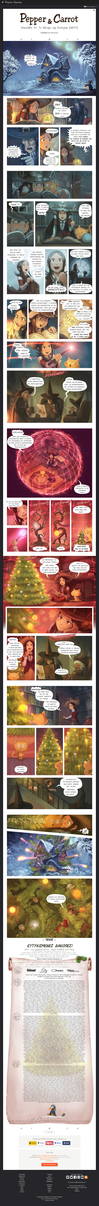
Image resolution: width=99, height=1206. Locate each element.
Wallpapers (49, 1181)
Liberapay (49, 1185)
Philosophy (22, 1181)
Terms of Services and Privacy (49, 1198)
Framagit (49, 1174)
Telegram (77, 1191)
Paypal (49, 1190)
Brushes (49, 1179)
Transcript (50, 1132)
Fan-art (22, 1179)
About (22, 1190)
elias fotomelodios (53, 33)
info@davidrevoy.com (80, 1182)
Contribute (22, 1185)
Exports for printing (49, 1159)
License (22, 1191)
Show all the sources (49, 1164)
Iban (49, 1191)
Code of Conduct (49, 1200)
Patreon (49, 1186)
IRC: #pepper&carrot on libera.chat (77, 1187)
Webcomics (22, 1176)
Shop (21, 1186)
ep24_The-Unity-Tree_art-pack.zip (52, 1155)
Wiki (49, 1176)
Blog (22, 1188)
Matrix (77, 1189)
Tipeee (49, 1188)
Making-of (49, 1178)
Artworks (22, 1178)
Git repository (49, 1160)
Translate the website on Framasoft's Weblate (49, 1197)
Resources (22, 1183)
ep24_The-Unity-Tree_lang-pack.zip (54, 1157)
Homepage (22, 1174)
